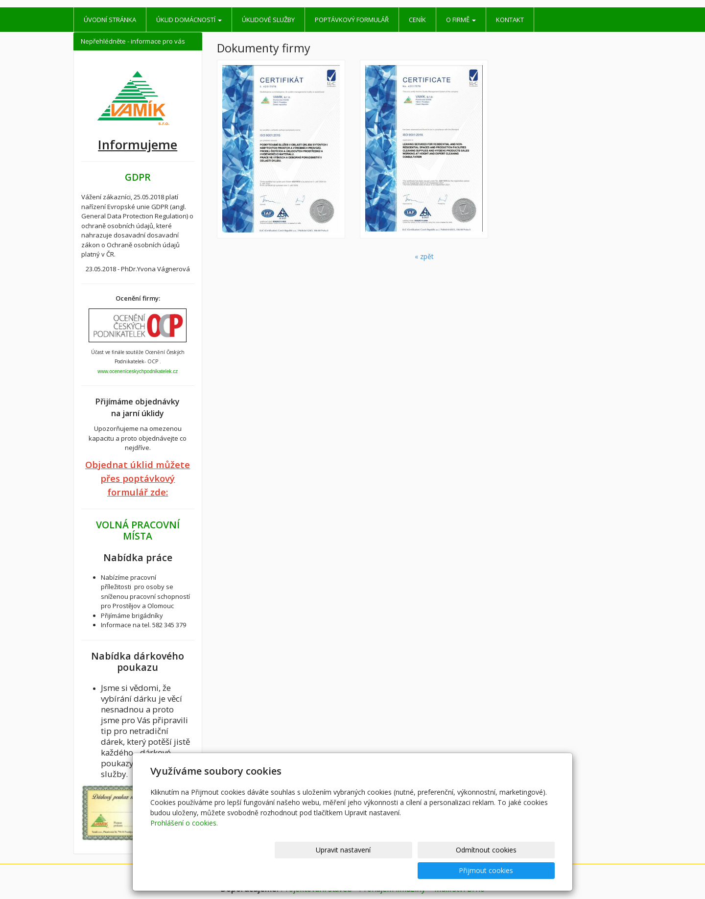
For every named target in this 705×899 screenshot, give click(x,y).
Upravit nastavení (356, 870)
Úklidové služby (268, 19)
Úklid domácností (189, 19)
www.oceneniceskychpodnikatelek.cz (137, 371)
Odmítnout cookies (437, 870)
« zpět (424, 256)
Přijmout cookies (517, 870)
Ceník (417, 19)
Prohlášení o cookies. (184, 843)
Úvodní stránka (110, 19)
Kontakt (510, 19)
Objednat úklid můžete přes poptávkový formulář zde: (137, 478)
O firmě (461, 19)
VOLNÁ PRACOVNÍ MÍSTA (138, 530)
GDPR (138, 177)
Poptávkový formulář (352, 19)
